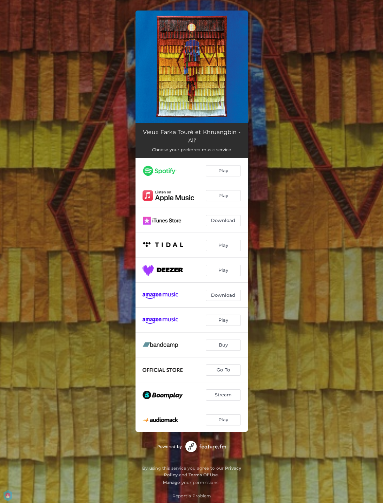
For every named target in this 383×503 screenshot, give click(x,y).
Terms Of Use (203, 474)
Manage (171, 482)
